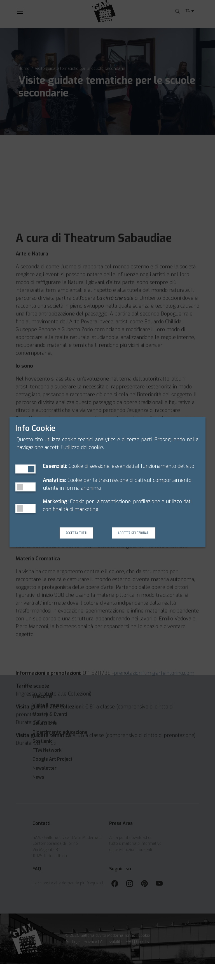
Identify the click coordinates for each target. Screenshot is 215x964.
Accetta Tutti (76, 533)
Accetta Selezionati (133, 533)
